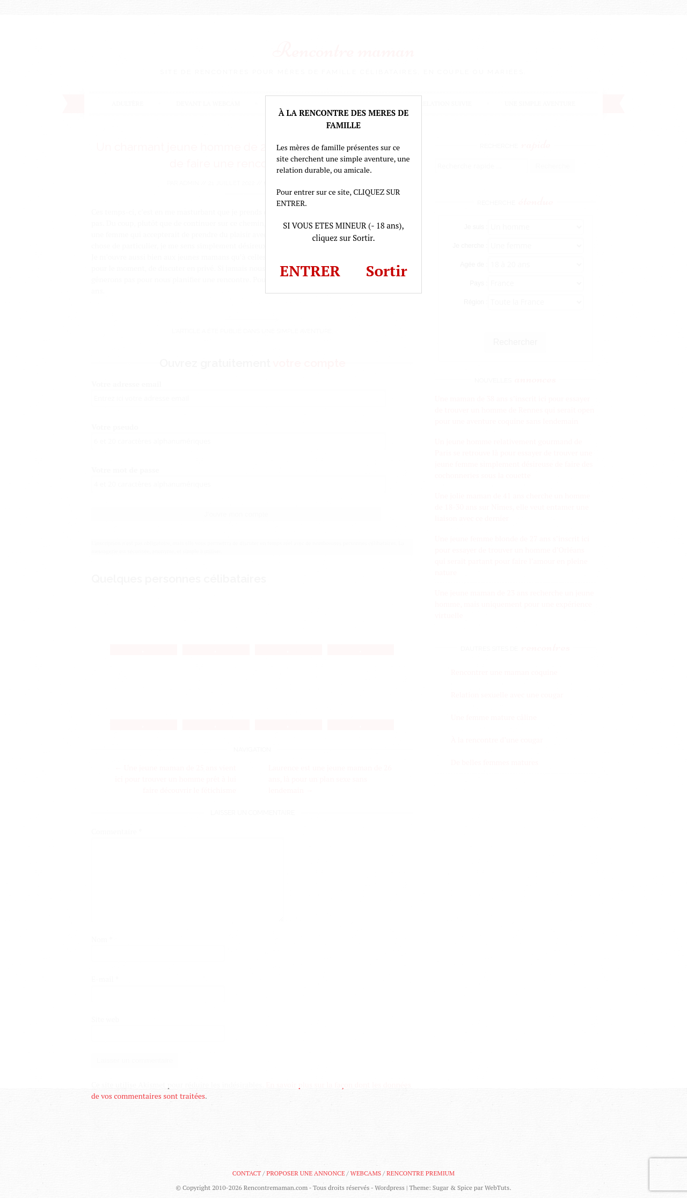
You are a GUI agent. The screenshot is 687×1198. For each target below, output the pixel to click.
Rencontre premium (420, 1173)
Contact (246, 1173)
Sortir (386, 271)
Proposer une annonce (305, 1173)
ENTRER (310, 271)
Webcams (366, 1173)
